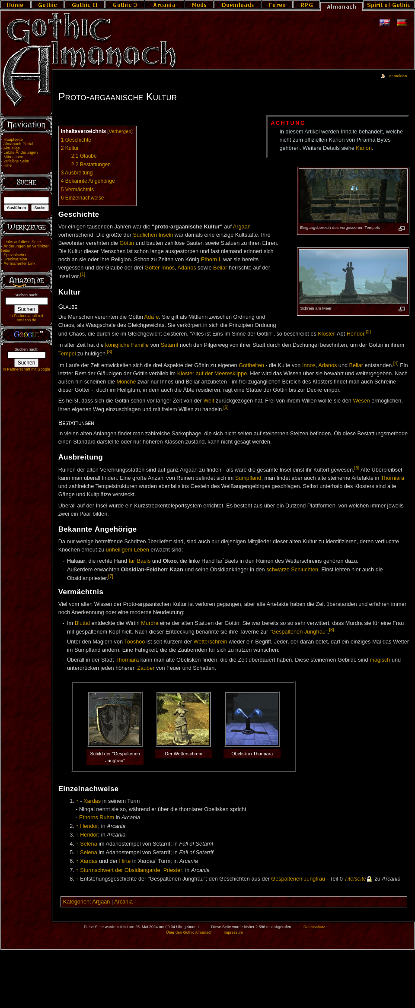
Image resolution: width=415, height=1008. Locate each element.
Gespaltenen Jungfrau (298, 632)
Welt (208, 401)
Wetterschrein (210, 642)
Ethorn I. (211, 260)
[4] (396, 363)
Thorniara (392, 478)
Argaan (242, 227)
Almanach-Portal (18, 144)
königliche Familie (127, 345)
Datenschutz (314, 927)
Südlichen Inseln (153, 235)
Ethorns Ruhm (96, 818)
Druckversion (15, 259)
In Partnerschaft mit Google (26, 369)
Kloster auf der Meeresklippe (212, 374)
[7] (110, 576)
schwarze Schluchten (292, 570)
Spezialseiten (15, 255)
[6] (357, 467)
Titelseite (355, 879)
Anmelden (398, 76)
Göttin (126, 243)
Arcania (123, 902)
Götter (152, 268)
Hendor (355, 334)
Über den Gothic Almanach (189, 932)
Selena (88, 844)
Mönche (126, 382)
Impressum (233, 932)
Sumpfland (248, 478)
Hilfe (7, 165)
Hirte (125, 861)
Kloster (326, 334)
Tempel (67, 354)
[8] (331, 629)
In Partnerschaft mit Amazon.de (26, 318)
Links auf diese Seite (22, 242)
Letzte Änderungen (20, 152)
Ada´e (151, 317)
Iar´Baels (139, 561)
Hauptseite (13, 139)
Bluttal (82, 623)
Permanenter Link (19, 263)
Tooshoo (134, 642)
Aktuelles (11, 148)
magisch (380, 660)
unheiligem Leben (127, 550)
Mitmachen (13, 157)
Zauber (145, 668)
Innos (168, 268)
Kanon (364, 148)
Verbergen (120, 131)
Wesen (361, 401)
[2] (368, 331)
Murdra (149, 623)
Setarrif (170, 345)
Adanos (187, 268)
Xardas (92, 801)
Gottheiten (251, 365)
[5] (226, 407)
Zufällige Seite (16, 161)
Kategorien (76, 902)
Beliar (220, 268)
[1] (82, 274)
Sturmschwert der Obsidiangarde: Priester (131, 870)
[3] (109, 351)
